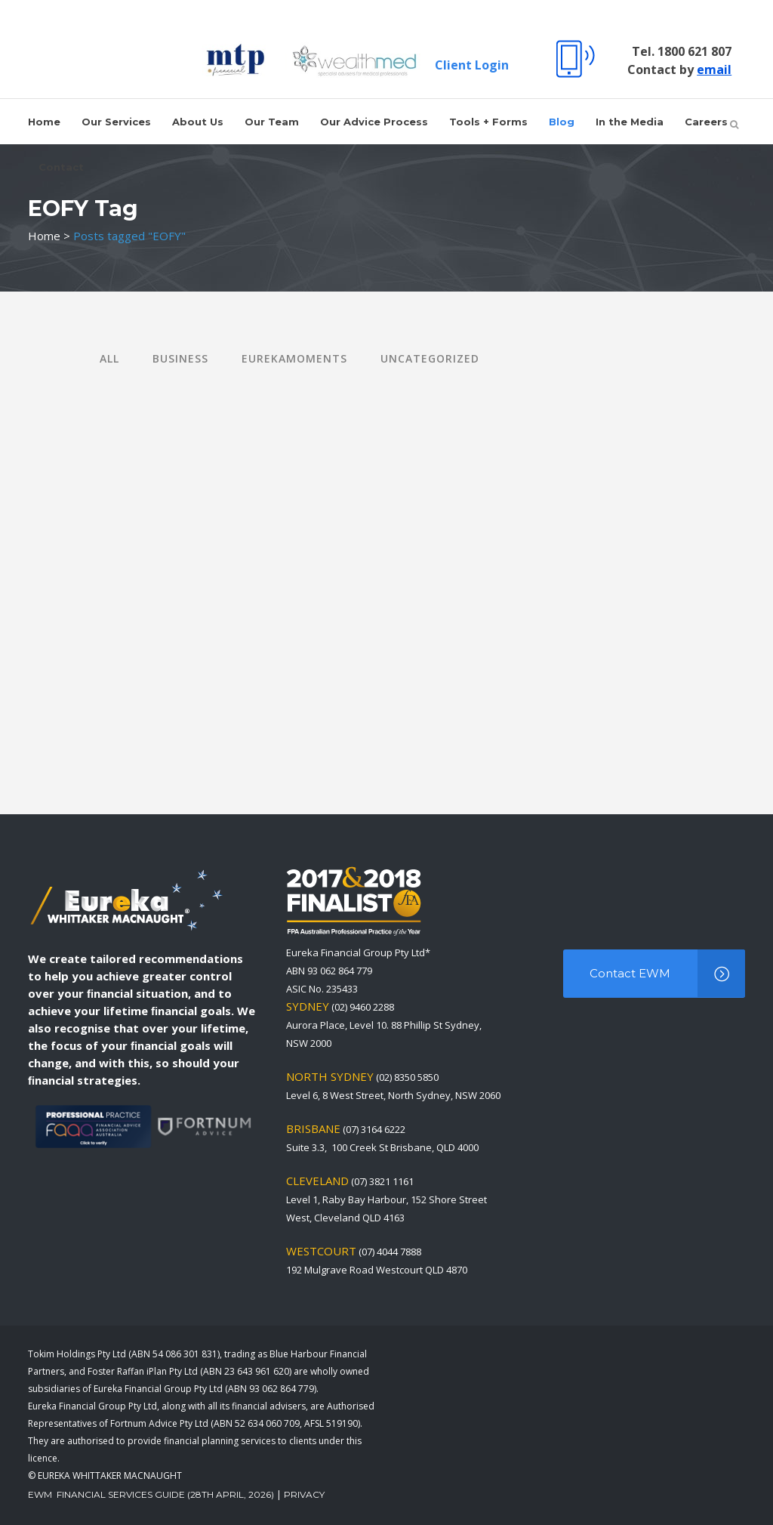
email (708, 69)
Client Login (466, 65)
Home (44, 235)
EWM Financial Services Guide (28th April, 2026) (151, 1494)
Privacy (304, 1494)
